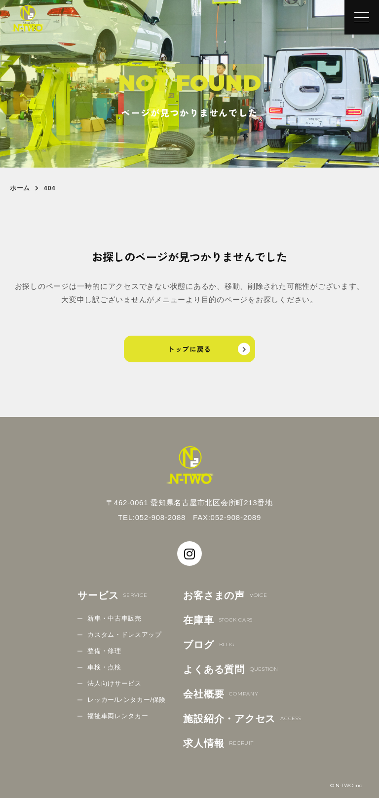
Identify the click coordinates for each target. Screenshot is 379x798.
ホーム (20, 188)
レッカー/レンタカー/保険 (126, 699)
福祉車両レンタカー (117, 716)
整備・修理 (104, 651)
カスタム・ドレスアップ (124, 634)
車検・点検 (104, 667)
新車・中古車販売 (114, 618)
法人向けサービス (114, 683)
